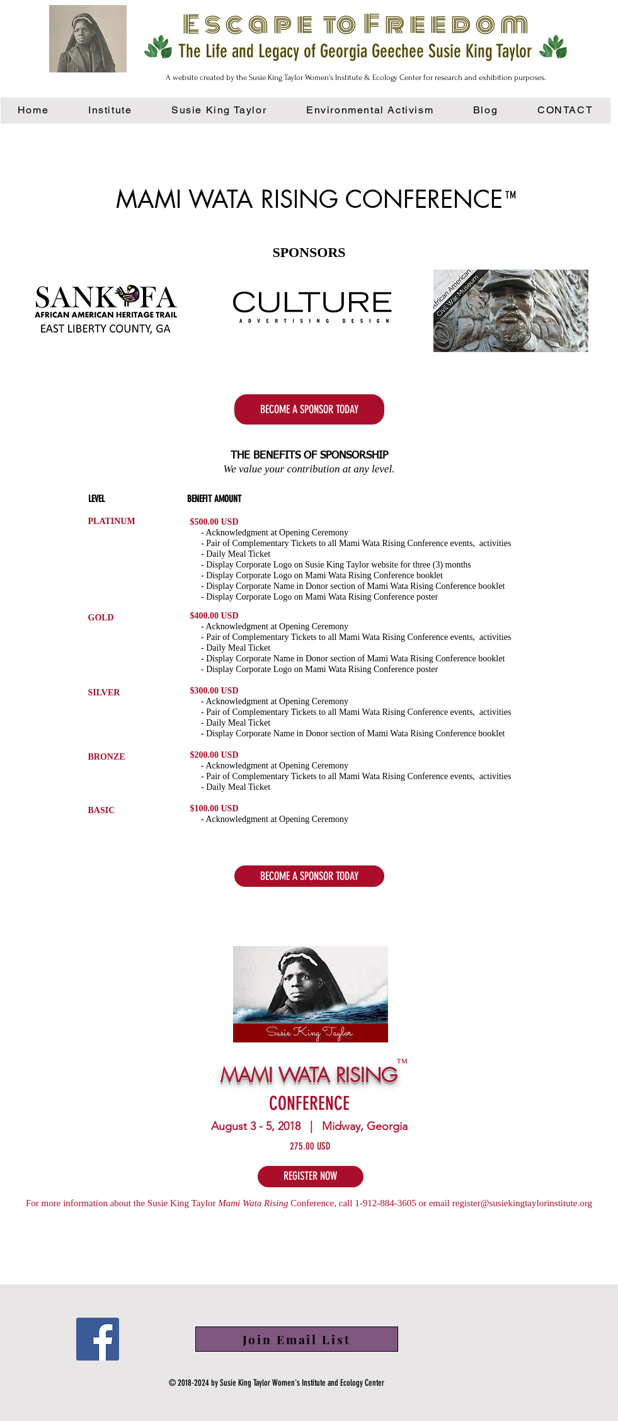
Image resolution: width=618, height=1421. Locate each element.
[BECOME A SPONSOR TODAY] (309, 409)
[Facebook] (97, 1339)
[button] (370, 110)
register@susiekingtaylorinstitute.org (522, 1203)
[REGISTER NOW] (310, 1176)
